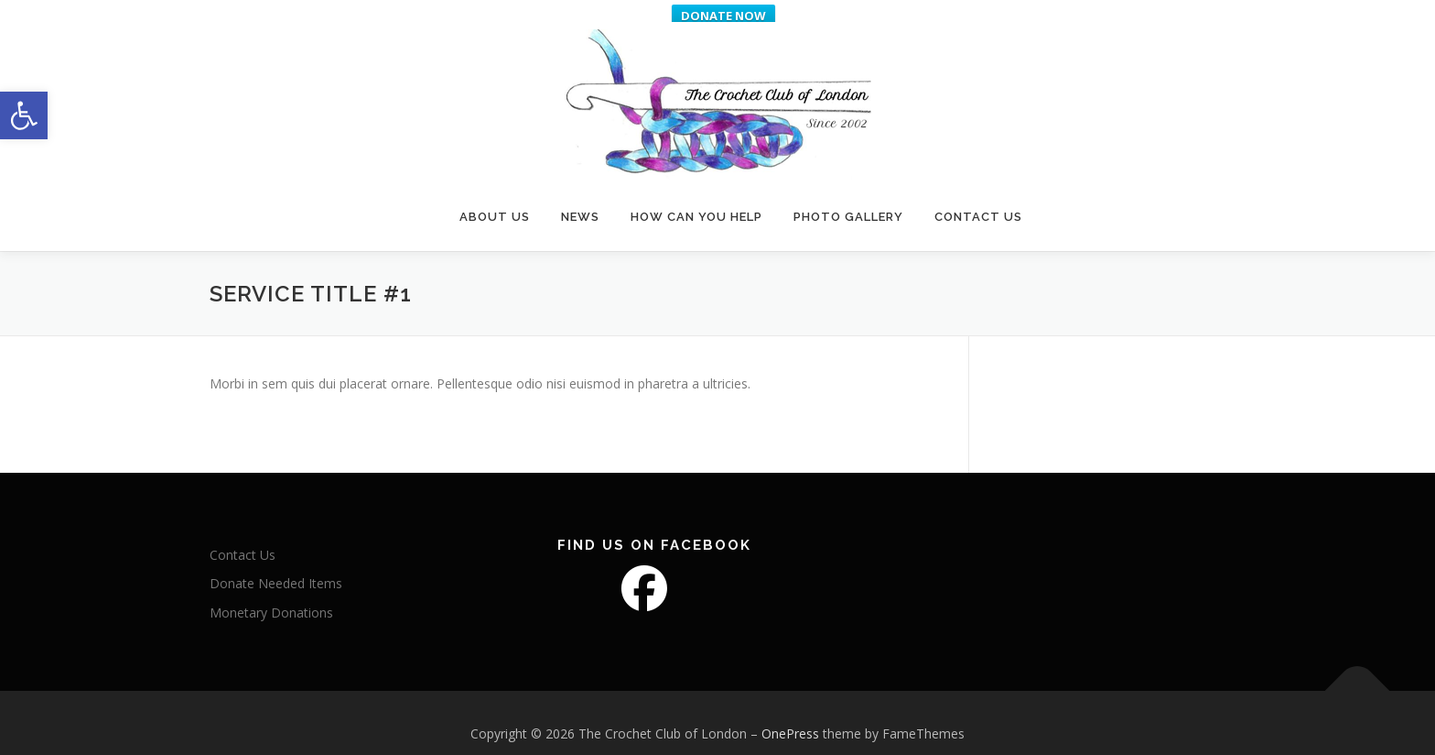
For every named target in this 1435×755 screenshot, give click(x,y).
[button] (24, 115)
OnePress (790, 718)
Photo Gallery (848, 195)
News (580, 195)
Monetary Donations (271, 597)
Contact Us (978, 195)
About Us (494, 195)
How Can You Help (696, 195)
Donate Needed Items (276, 567)
